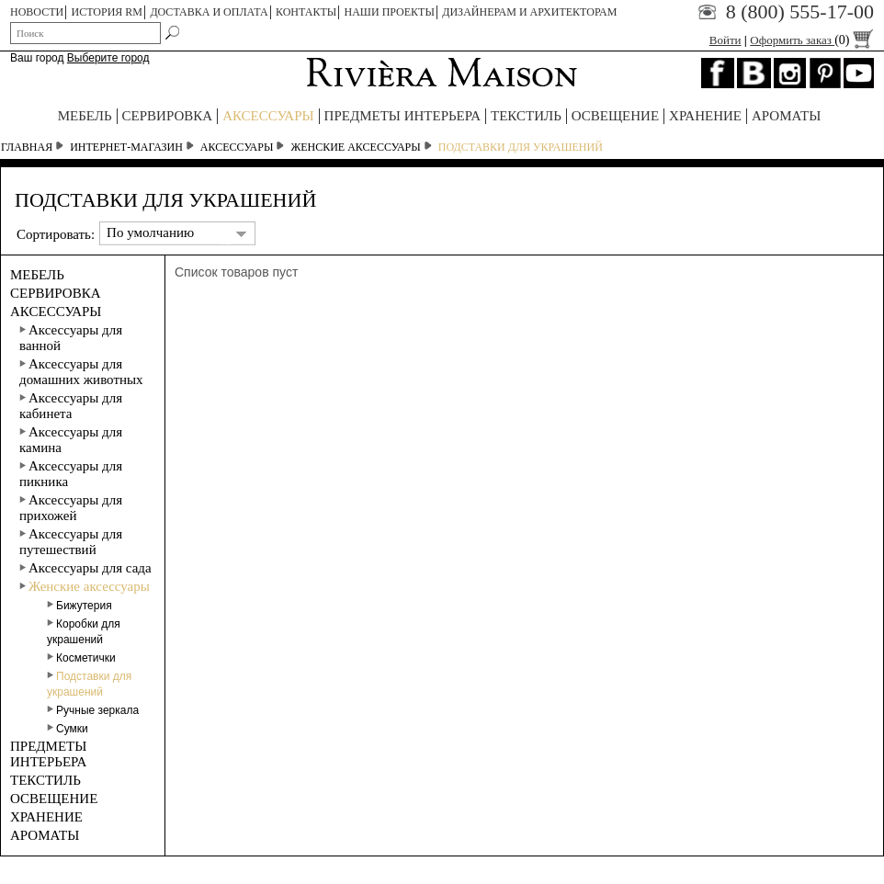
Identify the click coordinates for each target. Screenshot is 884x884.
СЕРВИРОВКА (167, 115)
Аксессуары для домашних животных (81, 372)
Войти (725, 40)
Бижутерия (79, 605)
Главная (26, 147)
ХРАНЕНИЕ (705, 115)
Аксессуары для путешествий (70, 542)
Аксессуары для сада (85, 568)
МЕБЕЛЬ (85, 115)
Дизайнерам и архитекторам (529, 12)
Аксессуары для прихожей (70, 508)
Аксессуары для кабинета (70, 406)
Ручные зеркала (93, 710)
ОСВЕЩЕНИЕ (615, 115)
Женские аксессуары (355, 147)
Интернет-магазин (126, 147)
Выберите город (108, 57)
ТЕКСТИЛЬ (526, 115)
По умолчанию (150, 232)
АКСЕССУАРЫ (267, 115)
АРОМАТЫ (786, 115)
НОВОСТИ (36, 12)
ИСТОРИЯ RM (107, 12)
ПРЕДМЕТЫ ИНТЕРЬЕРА (402, 115)
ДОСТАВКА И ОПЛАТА (208, 12)
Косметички (81, 658)
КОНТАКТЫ (306, 12)
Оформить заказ (812, 40)
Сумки (67, 728)
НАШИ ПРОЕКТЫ (390, 12)
